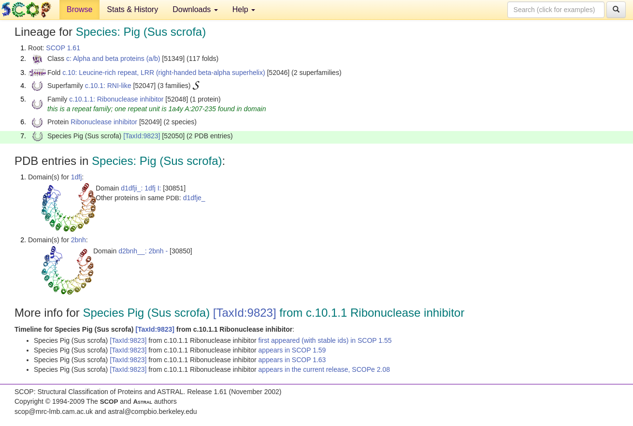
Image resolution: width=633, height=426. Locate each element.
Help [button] (243, 9)
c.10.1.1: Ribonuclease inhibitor (116, 99)
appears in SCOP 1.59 (292, 350)
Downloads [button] (195, 9)
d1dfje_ (194, 198)
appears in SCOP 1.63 (292, 360)
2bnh (78, 240)
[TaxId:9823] (141, 136)
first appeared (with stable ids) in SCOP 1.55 (325, 340)
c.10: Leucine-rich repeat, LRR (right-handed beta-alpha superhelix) (163, 72)
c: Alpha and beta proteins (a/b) (113, 58)
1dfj (76, 177)
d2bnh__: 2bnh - (143, 251)
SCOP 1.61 (63, 48)
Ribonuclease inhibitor (104, 122)
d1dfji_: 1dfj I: (141, 188)
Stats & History (132, 9)
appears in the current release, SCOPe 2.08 (324, 369)
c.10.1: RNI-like (108, 85)
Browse (79, 9)
